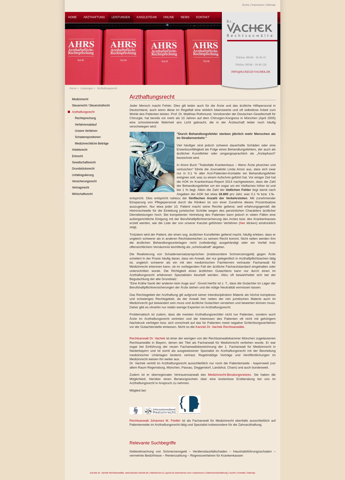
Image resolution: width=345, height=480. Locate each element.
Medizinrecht (80, 99)
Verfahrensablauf (86, 124)
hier (243, 223)
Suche (245, 4)
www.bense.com (183, 473)
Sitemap (271, 4)
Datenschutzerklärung (217, 473)
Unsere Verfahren (86, 130)
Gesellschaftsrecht (84, 162)
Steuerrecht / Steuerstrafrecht (91, 105)
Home (73, 88)
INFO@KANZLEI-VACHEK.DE (250, 71)
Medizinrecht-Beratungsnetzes (229, 374)
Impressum (257, 4)
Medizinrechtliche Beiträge (92, 143)
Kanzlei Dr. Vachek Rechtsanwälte (220, 327)
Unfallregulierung (83, 175)
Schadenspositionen (88, 137)
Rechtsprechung (85, 118)
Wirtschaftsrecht (82, 194)
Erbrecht (77, 156)
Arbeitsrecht (79, 149)
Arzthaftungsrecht (107, 88)
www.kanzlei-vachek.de (136, 473)
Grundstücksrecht (83, 168)
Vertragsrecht (80, 187)
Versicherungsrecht (84, 181)
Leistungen (86, 88)
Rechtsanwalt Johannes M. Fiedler (155, 420)
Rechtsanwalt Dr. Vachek (147, 338)
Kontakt (241, 473)
